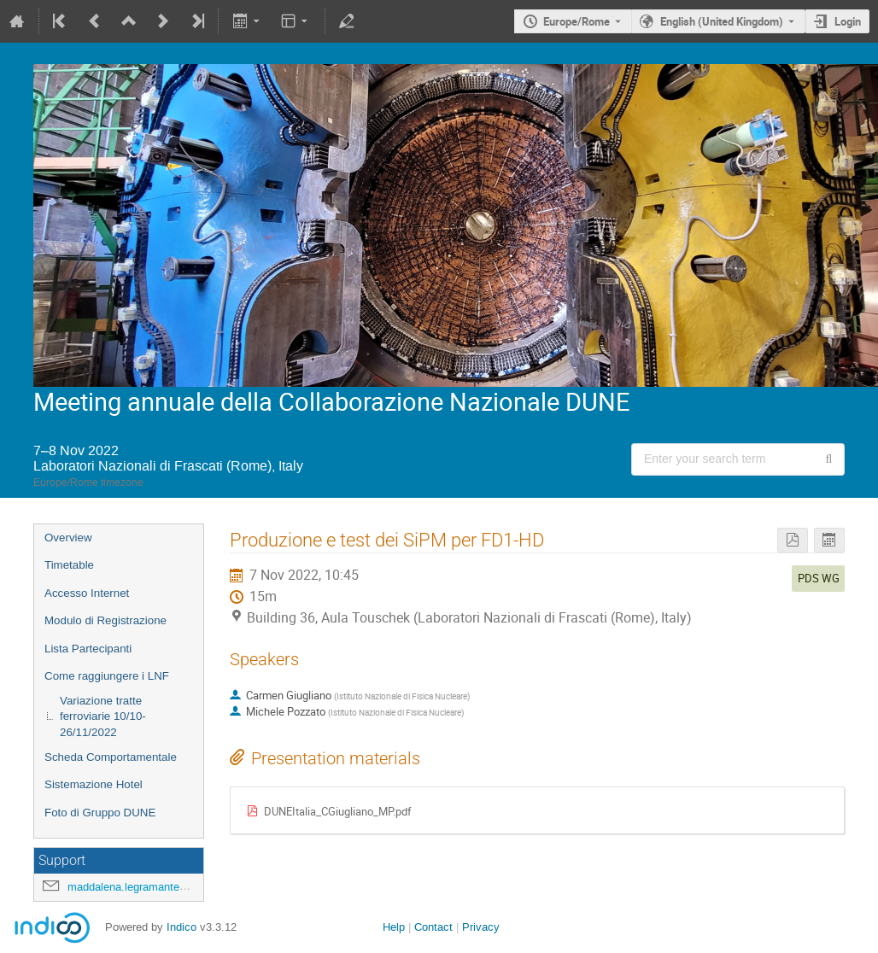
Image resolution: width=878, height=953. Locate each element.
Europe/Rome (576, 21)
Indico (181, 927)
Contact (433, 927)
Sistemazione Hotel (93, 784)
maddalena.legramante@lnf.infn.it (150, 887)
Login (847, 21)
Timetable (69, 564)
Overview (68, 537)
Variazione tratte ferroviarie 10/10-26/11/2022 (103, 716)
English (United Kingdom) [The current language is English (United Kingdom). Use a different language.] (721, 21)
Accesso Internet (86, 593)
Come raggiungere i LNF (106, 675)
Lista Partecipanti (88, 648)
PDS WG (819, 578)
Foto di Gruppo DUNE (99, 812)
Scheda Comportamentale (110, 757)
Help (394, 927)
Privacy (481, 927)
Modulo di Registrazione (105, 620)
